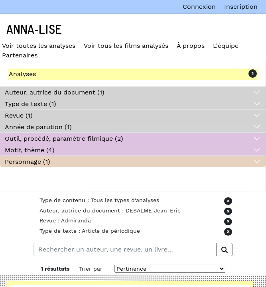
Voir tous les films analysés (126, 45)
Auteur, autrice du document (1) (54, 92)
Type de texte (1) (30, 104)
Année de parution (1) (38, 127)
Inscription (241, 6)
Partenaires (19, 55)
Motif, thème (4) (30, 150)
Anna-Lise (34, 30)
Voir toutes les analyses (38, 45)
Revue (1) (19, 115)
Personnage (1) (27, 161)
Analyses (22, 74)
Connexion (199, 6)
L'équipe (225, 45)
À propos (191, 45)
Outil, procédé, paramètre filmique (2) (64, 138)
